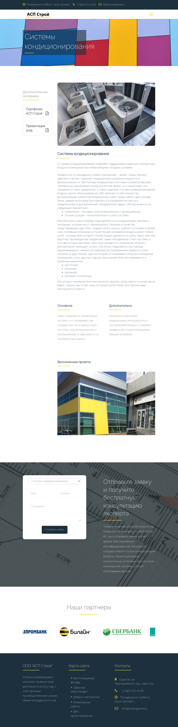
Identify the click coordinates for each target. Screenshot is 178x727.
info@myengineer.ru (113, 4)
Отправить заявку (54, 529)
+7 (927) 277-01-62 (86, 4)
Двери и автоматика (86, 697)
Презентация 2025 (37, 128)
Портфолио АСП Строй (37, 111)
